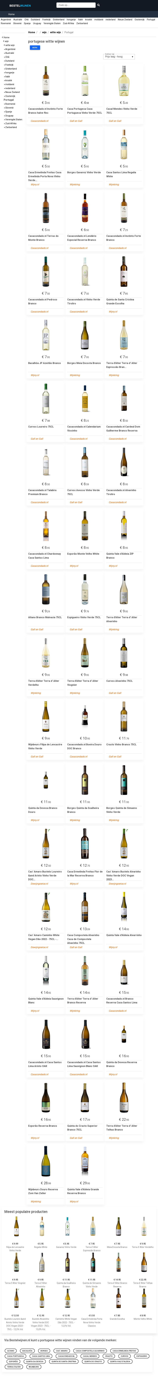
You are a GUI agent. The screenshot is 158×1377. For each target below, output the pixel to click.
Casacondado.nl (66, 1356)
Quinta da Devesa (34, 1361)
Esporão (13, 1361)
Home (11, 14)
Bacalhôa (27, 1351)
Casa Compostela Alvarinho (90, 1351)
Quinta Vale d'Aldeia (120, 1361)
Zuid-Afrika (68, 23)
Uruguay (37, 23)
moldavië (98, 19)
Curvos (124, 1356)
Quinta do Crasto (93, 1361)
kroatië (88, 19)
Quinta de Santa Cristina (64, 1361)
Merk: (35, 48)
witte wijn (10, 45)
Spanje (27, 23)
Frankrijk (46, 19)
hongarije (71, 19)
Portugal (151, 19)
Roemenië (6, 23)
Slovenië (17, 23)
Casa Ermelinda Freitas (124, 1351)
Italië (80, 19)
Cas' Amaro (62, 1351)
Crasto (109, 1356)
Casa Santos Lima (41, 1356)
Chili (26, 19)
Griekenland (58, 19)
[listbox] (119, 56)
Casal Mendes (90, 1356)
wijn (7, 41)
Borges (44, 1351)
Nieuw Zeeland (125, 19)
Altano (10, 1351)
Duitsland (35, 19)
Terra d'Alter (14, 1367)
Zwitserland (82, 23)
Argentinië (6, 19)
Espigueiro (141, 1356)
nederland (110, 19)
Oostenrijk (139, 19)
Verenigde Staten (52, 23)
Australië (18, 19)
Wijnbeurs (34, 1367)
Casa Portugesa (15, 1356)
